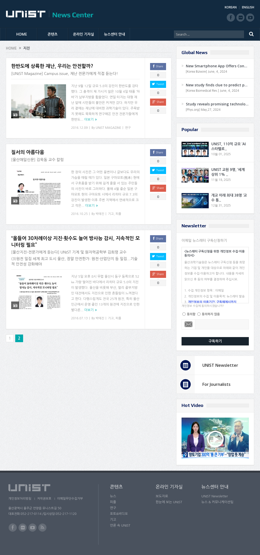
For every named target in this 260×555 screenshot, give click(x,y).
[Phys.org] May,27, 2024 (203, 109)
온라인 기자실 (83, 34)
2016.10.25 (79, 213)
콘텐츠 (52, 34)
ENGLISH (248, 7)
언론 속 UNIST (120, 525)
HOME (21, 34)
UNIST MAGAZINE (108, 127)
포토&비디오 (119, 513)
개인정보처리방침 (19, 498)
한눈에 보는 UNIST (169, 502)
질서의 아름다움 (27, 152)
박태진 (100, 213)
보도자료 (162, 496)
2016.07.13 (79, 318)
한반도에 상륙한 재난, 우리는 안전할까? (52, 66)
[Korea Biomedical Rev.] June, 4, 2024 (212, 90)
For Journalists (216, 384)
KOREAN (231, 7)
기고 (111, 213)
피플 (118, 213)
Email (188, 324)
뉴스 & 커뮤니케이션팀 (217, 502)
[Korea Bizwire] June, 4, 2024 (206, 71)
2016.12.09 (79, 127)
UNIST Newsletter (220, 365)
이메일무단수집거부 (71, 498)
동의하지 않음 (211, 314)
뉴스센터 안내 (114, 34)
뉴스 (113, 496)
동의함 (191, 314)
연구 (128, 127)
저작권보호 (45, 498)
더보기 (89, 119)
